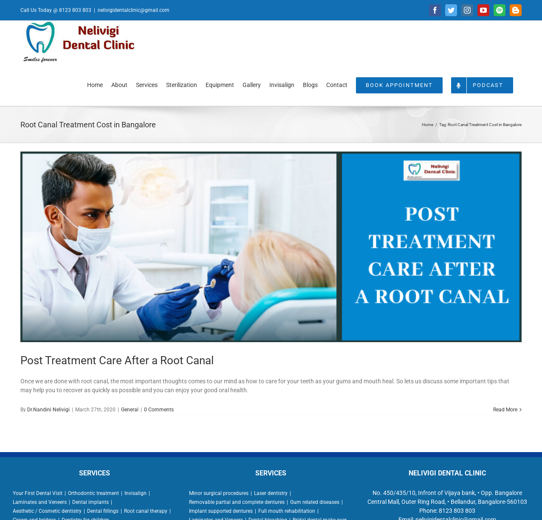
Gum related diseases (314, 502)
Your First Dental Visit (37, 493)
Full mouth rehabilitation (286, 511)
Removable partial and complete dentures (237, 502)
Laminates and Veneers (40, 502)
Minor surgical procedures (218, 493)
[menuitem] (95, 84)
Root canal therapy (145, 511)
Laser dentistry (271, 493)
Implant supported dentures (221, 511)
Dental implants (90, 502)
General (129, 410)
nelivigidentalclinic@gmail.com (133, 10)
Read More (505, 410)
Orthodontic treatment (93, 493)
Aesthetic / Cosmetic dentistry (47, 511)
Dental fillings (103, 511)
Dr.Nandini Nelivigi (48, 410)
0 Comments (159, 410)
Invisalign (135, 493)
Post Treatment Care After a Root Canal (117, 360)
